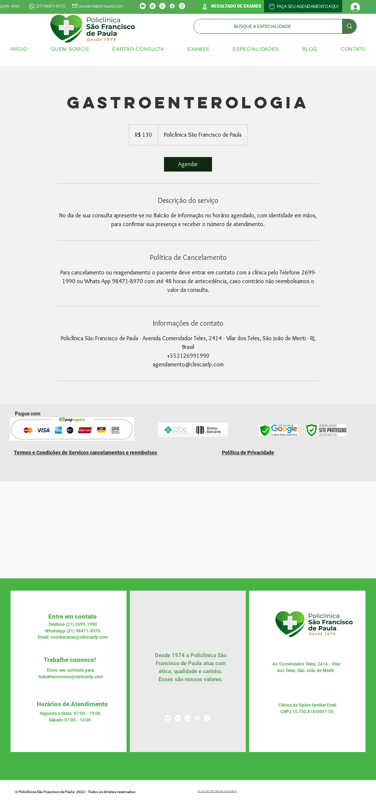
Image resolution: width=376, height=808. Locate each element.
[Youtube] (143, 6)
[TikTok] (152, 6)
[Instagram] (182, 6)
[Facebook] (172, 6)
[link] (188, 164)
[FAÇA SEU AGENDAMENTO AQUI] (303, 6)
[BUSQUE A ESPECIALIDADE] (262, 26)
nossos (192, 679)
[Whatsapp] (162, 6)
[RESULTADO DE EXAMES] (231, 6)
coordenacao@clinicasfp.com (79, 637)
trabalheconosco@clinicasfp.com (71, 676)
